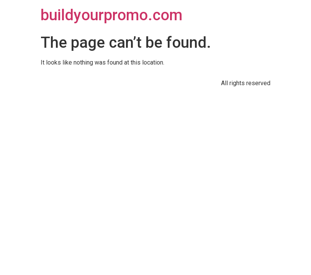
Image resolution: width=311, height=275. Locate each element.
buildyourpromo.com (111, 15)
